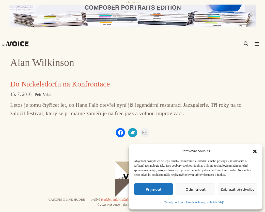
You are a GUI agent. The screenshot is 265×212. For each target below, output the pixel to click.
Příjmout (153, 189)
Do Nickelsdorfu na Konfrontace (60, 84)
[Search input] (221, 43)
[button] (254, 150)
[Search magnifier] (246, 43)
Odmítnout (195, 189)
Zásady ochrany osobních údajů (205, 202)
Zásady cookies (173, 202)
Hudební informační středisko (121, 199)
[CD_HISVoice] (132, 16)
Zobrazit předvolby (238, 189)
